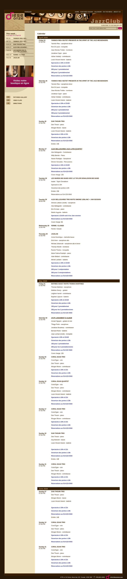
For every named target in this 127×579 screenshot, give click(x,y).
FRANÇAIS (28, 12)
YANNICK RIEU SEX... (20, 38)
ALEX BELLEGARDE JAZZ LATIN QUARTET (66, 149)
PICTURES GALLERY (20, 97)
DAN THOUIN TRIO (19, 44)
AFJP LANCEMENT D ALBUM (61, 318)
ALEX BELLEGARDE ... (20, 47)
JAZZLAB (16, 57)
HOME (77, 12)
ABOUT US (117, 12)
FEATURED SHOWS (86, 12)
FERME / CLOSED (19, 54)
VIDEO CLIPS (17, 100)
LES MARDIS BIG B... (20, 50)
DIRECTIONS (17, 103)
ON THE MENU (107, 12)
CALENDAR (98, 12)
